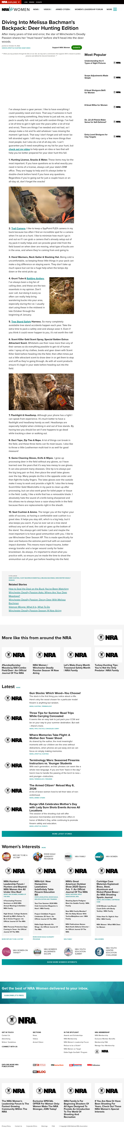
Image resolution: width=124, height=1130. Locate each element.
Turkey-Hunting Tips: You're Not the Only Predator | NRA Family (107, 667)
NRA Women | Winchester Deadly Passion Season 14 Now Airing (46, 669)
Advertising (6, 1039)
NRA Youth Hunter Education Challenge (111, 951)
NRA (77, 896)
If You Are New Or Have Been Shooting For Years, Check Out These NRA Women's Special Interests (108, 1106)
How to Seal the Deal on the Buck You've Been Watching (39, 589)
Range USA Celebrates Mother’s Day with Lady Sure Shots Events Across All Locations (54, 807)
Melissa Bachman (48, 578)
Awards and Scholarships (73, 1035)
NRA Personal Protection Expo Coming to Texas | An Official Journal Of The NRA (15, 929)
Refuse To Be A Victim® (20, 856)
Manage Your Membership (104, 1045)
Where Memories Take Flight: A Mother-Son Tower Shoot (49, 736)
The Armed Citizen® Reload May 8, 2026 (51, 787)
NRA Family (80, 856)
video (99, 900)
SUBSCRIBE (14, 995)
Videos (47, 9)
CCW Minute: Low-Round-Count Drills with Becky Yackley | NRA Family (107, 908)
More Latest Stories (62, 833)
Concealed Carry (52, 729)
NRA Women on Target (72, 1049)
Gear (24, 48)
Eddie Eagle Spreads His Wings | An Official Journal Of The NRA (46, 927)
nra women (106, 900)
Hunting (18, 48)
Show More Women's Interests (62, 962)
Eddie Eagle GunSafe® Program (49, 856)
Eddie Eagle (53, 897)
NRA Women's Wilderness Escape (50, 951)
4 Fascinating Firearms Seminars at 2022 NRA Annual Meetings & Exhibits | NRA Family (15, 904)
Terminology (47, 706)
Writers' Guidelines (9, 1042)
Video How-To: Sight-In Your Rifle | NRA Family (107, 917)
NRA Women (111, 856)
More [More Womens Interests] (44, 848)
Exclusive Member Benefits (105, 1039)
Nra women (12, 894)
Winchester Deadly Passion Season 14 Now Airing (35, 610)
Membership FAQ (101, 1042)
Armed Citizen (63, 9)
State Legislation (41, 897)
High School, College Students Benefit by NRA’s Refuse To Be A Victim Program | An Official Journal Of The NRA (15, 918)
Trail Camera (18, 228)
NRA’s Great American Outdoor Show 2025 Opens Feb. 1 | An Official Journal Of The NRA (77, 887)
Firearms (48, 779)
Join (26, 2)
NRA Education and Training (46, 899)
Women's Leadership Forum (89, 9)
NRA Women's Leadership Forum (76, 1042)
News (36, 9)
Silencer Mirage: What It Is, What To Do (29, 607)
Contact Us (6, 1035)
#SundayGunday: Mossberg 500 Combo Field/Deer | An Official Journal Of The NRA (14, 669)
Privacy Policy (6, 1126)
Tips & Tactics (39, 729)
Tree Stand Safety (21, 321)
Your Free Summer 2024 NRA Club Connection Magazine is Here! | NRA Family (46, 906)
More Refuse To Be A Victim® (12, 939)
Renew (32, 2)
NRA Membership (70, 1039)
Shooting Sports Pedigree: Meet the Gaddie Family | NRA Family (77, 903)
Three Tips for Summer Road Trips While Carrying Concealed (51, 714)
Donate (39, 2)
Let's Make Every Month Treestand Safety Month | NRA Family (77, 667)
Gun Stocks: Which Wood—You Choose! (55, 693)
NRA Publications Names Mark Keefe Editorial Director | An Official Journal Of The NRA (77, 928)
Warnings (44, 1126)
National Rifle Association (74, 895)
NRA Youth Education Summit (80, 951)
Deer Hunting (14, 578)
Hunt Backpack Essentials (30, 578)
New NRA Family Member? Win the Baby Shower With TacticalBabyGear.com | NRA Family (77, 915)
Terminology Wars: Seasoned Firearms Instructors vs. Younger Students (54, 762)
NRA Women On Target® (20, 951)
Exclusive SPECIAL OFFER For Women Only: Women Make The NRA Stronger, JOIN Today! (46, 1105)
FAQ (53, 1126)
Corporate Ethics (31, 1126)
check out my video (19, 149)
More (18, 687)
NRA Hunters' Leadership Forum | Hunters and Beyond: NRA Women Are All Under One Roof (15, 887)
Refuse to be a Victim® (72, 1045)
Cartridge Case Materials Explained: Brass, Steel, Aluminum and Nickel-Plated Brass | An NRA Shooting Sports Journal (108, 889)
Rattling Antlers (35, 278)
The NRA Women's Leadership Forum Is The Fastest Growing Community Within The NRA (15, 1106)
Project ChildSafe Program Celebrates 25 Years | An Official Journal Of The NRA (45, 916)
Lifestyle (10, 48)
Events (44, 826)
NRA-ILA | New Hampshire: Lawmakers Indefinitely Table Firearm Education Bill (45, 888)
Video (28, 48)
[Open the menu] (115, 9)
